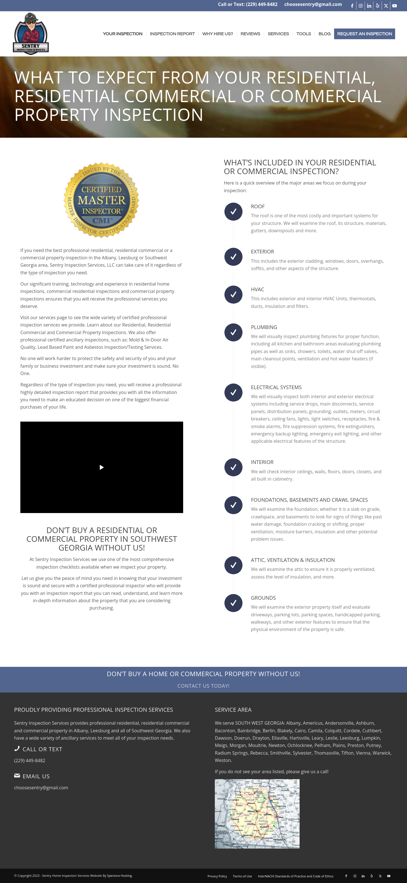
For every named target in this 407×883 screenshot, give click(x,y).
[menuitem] (122, 33)
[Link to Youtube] (394, 5)
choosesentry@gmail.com (313, 4)
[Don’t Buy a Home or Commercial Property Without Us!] (203, 679)
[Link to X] (386, 5)
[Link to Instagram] (360, 5)
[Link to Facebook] (352, 5)
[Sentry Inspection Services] (30, 33)
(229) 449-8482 (29, 760)
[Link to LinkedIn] (369, 5)
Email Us (36, 776)
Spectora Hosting (119, 875)
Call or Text (42, 749)
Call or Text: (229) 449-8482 (248, 4)
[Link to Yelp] (377, 5)
